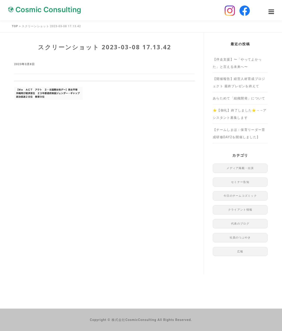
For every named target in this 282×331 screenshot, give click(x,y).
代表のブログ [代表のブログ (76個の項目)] (240, 223)
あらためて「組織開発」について (239, 98)
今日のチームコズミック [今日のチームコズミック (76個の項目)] (240, 195)
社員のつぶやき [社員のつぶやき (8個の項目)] (240, 237)
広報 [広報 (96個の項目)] (240, 251)
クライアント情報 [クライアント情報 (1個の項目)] (240, 209)
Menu (271, 12)
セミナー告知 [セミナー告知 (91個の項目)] (240, 182)
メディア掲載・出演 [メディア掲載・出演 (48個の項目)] (240, 168)
